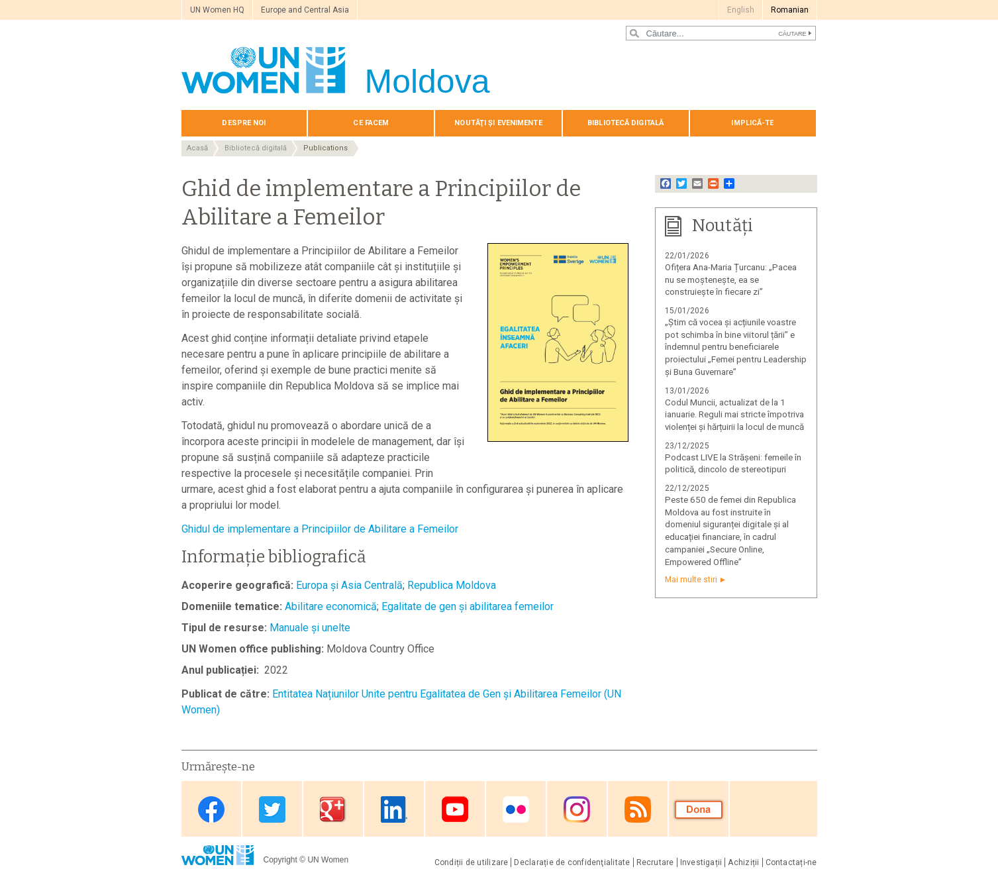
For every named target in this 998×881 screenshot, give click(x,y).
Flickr (516, 810)
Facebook (211, 810)
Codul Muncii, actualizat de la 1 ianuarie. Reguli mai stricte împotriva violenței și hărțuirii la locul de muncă (734, 415)
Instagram (577, 810)
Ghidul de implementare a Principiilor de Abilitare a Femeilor (319, 529)
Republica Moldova (451, 585)
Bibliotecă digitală (625, 123)
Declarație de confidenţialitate (572, 862)
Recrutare (655, 862)
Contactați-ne (791, 862)
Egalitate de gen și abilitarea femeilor (467, 606)
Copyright (280, 859)
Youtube (455, 810)
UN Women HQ (217, 10)
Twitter (272, 810)
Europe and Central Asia (305, 10)
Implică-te (752, 123)
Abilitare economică (331, 606)
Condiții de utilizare (471, 862)
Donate (698, 810)
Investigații (701, 862)
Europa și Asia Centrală (349, 585)
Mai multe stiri (691, 579)
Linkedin (394, 810)
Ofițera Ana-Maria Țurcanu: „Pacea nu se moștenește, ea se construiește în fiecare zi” (731, 279)
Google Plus (333, 810)
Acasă (197, 148)
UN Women (327, 859)
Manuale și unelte (310, 627)
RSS (638, 810)
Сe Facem (371, 123)
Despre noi (244, 123)
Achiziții (743, 862)
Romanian (790, 10)
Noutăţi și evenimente (498, 123)
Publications (325, 148)
